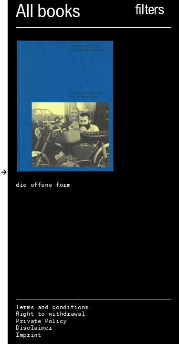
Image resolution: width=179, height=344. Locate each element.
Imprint (28, 335)
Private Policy (41, 321)
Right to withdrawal (50, 314)
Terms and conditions (52, 307)
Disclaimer (34, 327)
